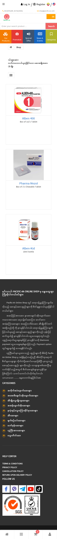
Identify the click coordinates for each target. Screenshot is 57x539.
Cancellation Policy (12, 471)
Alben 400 (28, 118)
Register (39, 4)
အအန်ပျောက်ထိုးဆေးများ (19, 405)
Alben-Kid (28, 248)
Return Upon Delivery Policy (17, 475)
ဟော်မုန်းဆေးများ (15, 425)
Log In (25, 4)
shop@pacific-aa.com (46, 11)
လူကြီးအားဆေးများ (16, 430)
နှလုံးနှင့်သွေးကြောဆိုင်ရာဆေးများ (23, 410)
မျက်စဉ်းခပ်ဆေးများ (17, 420)
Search (51, 26)
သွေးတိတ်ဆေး (14, 435)
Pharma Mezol (28, 183)
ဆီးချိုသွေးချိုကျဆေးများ (18, 401)
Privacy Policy (9, 467)
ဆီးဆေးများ (13, 415)
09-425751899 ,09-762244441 (12, 11)
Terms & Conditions (12, 464)
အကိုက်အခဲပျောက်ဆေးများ (20, 391)
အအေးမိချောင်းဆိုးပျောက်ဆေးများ (23, 396)
